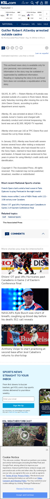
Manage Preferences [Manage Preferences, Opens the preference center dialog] (25, 488)
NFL (33, 24)
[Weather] (25, 2)
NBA (39, 24)
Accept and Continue (25, 495)
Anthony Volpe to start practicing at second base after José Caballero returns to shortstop (23, 352)
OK (47, 450)
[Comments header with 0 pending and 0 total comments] (25, 233)
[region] (25, 472)
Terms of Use (13, 412)
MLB (46, 24)
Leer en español (42, 53)
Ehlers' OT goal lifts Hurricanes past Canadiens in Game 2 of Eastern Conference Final (23, 280)
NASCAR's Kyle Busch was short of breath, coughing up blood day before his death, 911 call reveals (23, 316)
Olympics (25, 24)
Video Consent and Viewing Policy (22, 479)
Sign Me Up (18, 405)
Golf (4, 217)
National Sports (14, 217)
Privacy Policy (24, 412)
